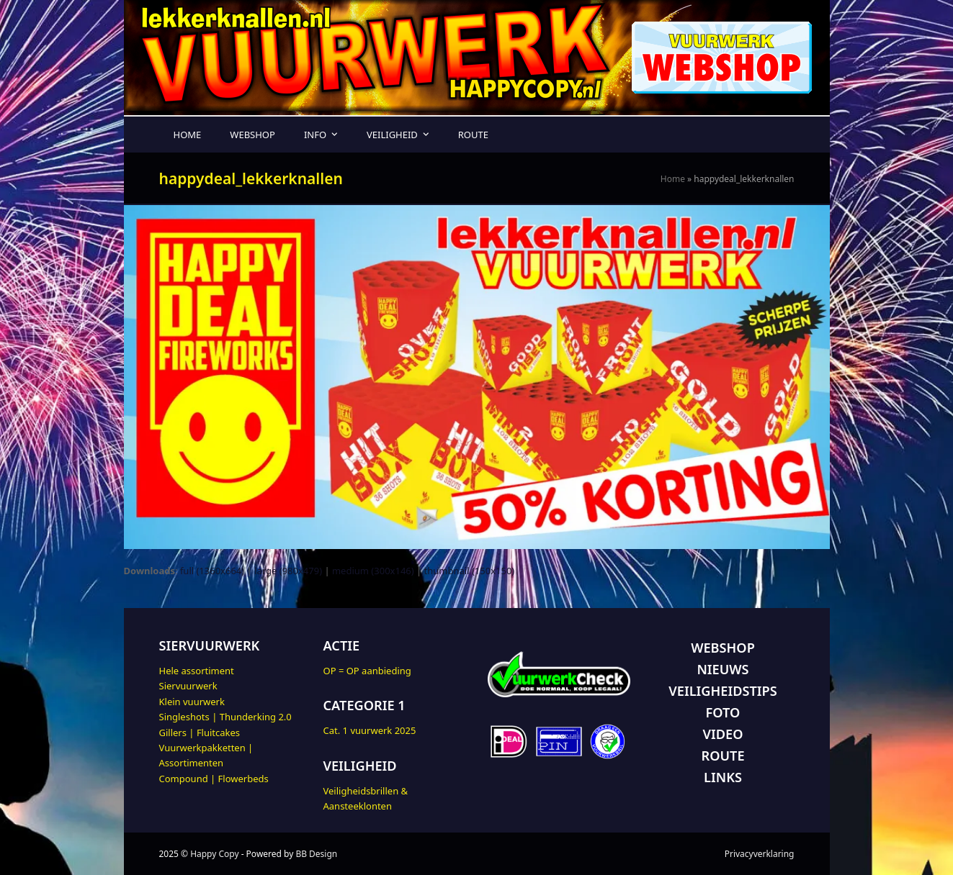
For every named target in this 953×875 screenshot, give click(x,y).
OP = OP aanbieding (367, 670)
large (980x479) (288, 570)
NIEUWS (722, 669)
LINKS (723, 777)
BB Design (316, 854)
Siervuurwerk (188, 685)
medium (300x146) (373, 570)
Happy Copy (214, 854)
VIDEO (723, 734)
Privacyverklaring (760, 854)
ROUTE (722, 755)
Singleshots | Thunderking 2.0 (225, 716)
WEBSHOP (723, 647)
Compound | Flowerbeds (214, 778)
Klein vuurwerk (192, 701)
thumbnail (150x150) (469, 570)
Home (673, 179)
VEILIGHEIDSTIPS (722, 690)
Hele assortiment (196, 670)
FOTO (723, 712)
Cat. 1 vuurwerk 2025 (369, 730)
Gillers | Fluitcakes (200, 732)
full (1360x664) (212, 570)
